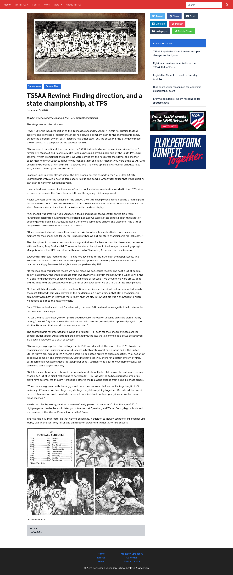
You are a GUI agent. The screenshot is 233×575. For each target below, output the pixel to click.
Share (174, 16)
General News (53, 86)
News (47, 4)
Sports (36, 4)
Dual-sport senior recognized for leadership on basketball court (177, 88)
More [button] (57, 4)
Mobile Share (183, 31)
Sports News (34, 86)
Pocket (177, 23)
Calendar (131, 557)
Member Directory (132, 553)
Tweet (157, 16)
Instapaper (160, 31)
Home (8, 4)
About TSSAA (73, 4)
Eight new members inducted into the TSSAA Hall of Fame (174, 65)
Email (191, 16)
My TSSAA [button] (21, 4)
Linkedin (158, 23)
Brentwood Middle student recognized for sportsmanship (176, 100)
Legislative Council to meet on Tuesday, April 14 (175, 77)
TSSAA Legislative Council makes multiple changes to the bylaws (176, 53)
